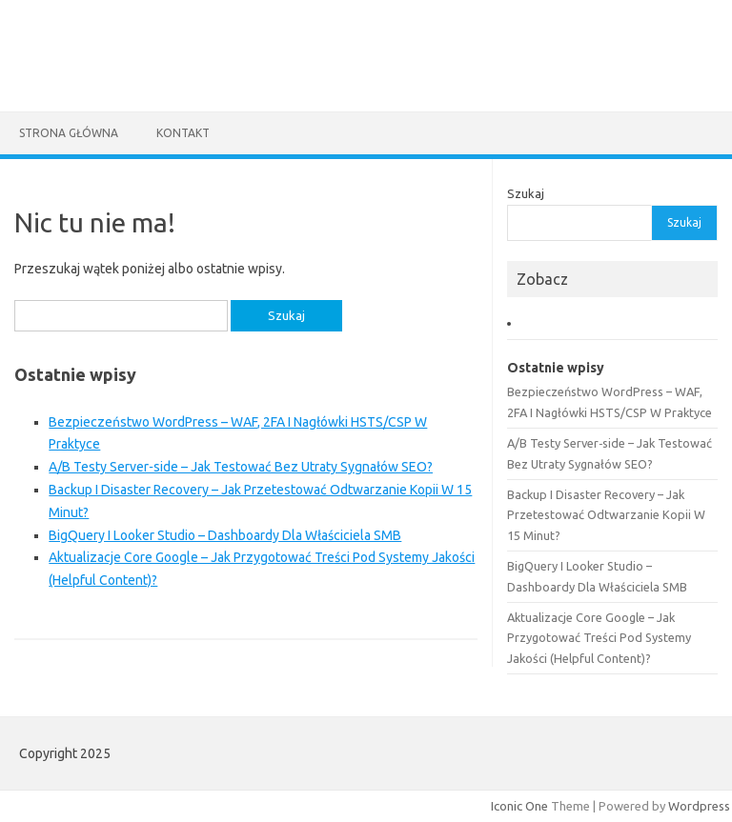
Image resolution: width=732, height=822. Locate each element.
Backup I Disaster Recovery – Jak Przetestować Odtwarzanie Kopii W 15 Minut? (606, 515)
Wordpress (699, 805)
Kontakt (183, 133)
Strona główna (68, 133)
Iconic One (519, 805)
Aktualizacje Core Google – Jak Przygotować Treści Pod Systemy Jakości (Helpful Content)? (599, 638)
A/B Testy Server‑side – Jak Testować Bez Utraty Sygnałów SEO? (241, 466)
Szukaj (525, 193)
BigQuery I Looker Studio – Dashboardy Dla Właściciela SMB (225, 535)
